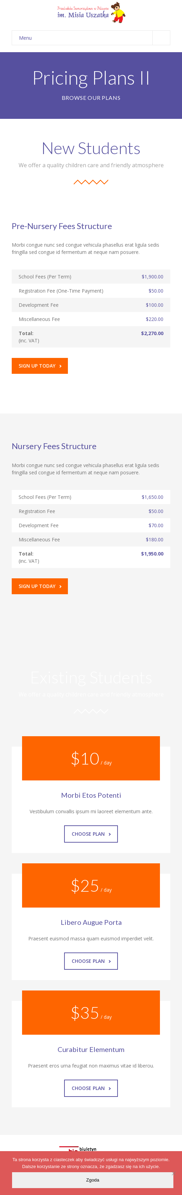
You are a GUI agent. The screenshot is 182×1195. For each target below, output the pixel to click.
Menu (94, 37)
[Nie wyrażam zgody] (173, 1173)
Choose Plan (91, 834)
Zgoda (92, 1180)
